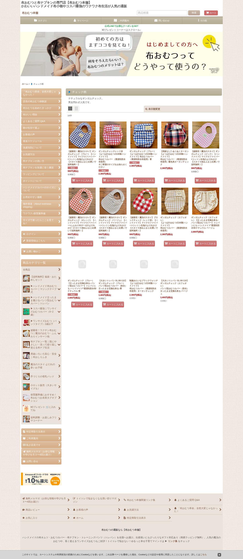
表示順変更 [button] (152, 109)
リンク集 (172, 541)
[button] (202, 20)
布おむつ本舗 (30, 12)
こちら (203, 554)
